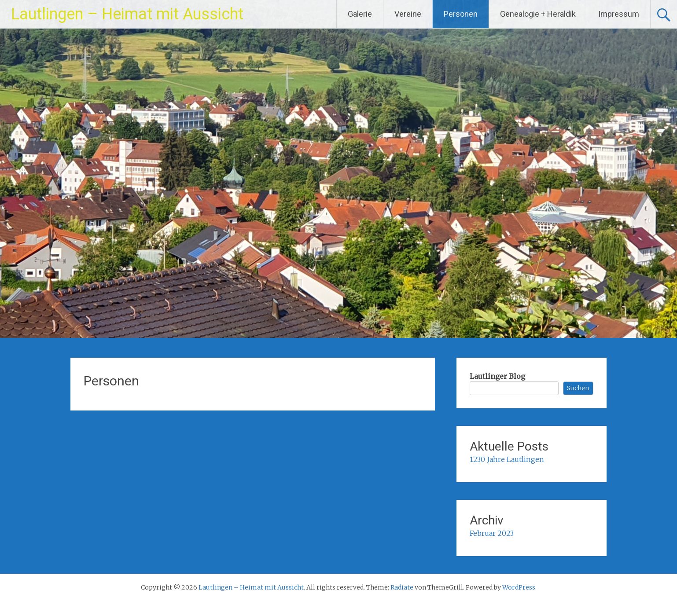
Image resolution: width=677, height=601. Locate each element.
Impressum (618, 13)
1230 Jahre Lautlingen (507, 459)
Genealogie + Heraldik (538, 13)
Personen (461, 13)
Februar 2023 (492, 533)
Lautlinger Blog (497, 376)
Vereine (407, 13)
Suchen (578, 388)
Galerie (360, 13)
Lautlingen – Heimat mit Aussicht (127, 14)
